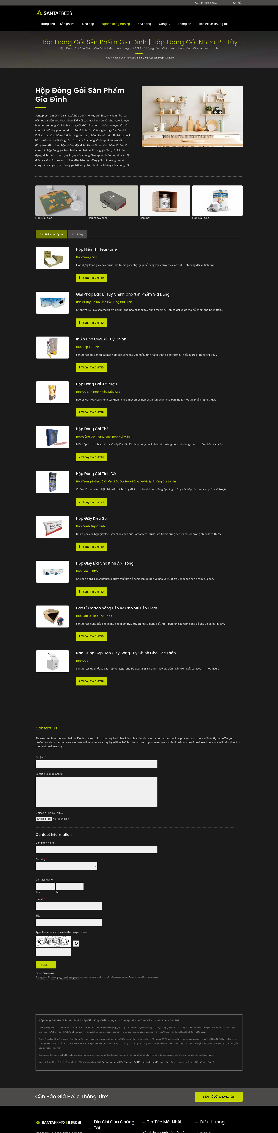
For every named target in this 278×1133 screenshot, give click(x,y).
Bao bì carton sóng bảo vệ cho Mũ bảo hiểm (117, 608)
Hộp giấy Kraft (144, 1062)
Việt (240, 2)
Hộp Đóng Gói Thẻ (92, 428)
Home (107, 57)
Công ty (166, 24)
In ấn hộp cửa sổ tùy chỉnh (101, 339)
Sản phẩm (68, 24)
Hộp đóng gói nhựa (109, 1062)
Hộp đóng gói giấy (127, 1062)
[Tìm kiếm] (196, 2)
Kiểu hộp (89, 24)
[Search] (215, 2)
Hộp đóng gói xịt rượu (97, 384)
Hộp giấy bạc (171, 1062)
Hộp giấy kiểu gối (92, 518)
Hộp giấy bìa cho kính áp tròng (105, 563)
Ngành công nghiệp (117, 24)
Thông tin (186, 24)
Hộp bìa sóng (158, 1062)
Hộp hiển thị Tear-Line (97, 249)
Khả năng (146, 24)
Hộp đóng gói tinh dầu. (97, 473)
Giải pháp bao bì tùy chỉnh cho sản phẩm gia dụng (124, 294)
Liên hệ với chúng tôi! (219, 1096)
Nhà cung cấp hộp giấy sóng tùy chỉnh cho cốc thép (127, 653)
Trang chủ (48, 24)
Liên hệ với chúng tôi (213, 24)
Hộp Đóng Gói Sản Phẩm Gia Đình (155, 57)
